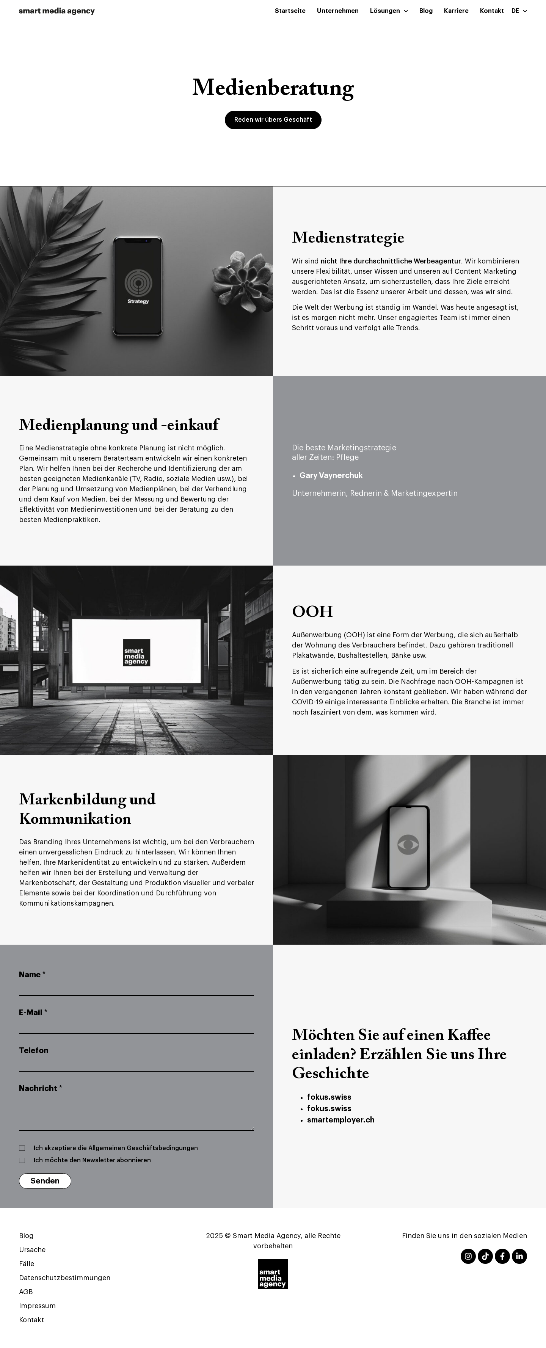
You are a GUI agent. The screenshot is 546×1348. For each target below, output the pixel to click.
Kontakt (492, 11)
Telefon (34, 1051)
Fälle (26, 1263)
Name (32, 975)
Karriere (456, 11)
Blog (426, 11)
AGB (26, 1291)
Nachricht (40, 1089)
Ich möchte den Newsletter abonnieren (92, 1160)
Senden (45, 1181)
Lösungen (389, 11)
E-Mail (33, 1013)
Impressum (37, 1306)
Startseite (290, 11)
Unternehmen (338, 11)
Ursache (32, 1249)
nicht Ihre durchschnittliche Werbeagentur (391, 261)
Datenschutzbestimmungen (64, 1277)
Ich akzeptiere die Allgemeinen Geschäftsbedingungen (116, 1148)
